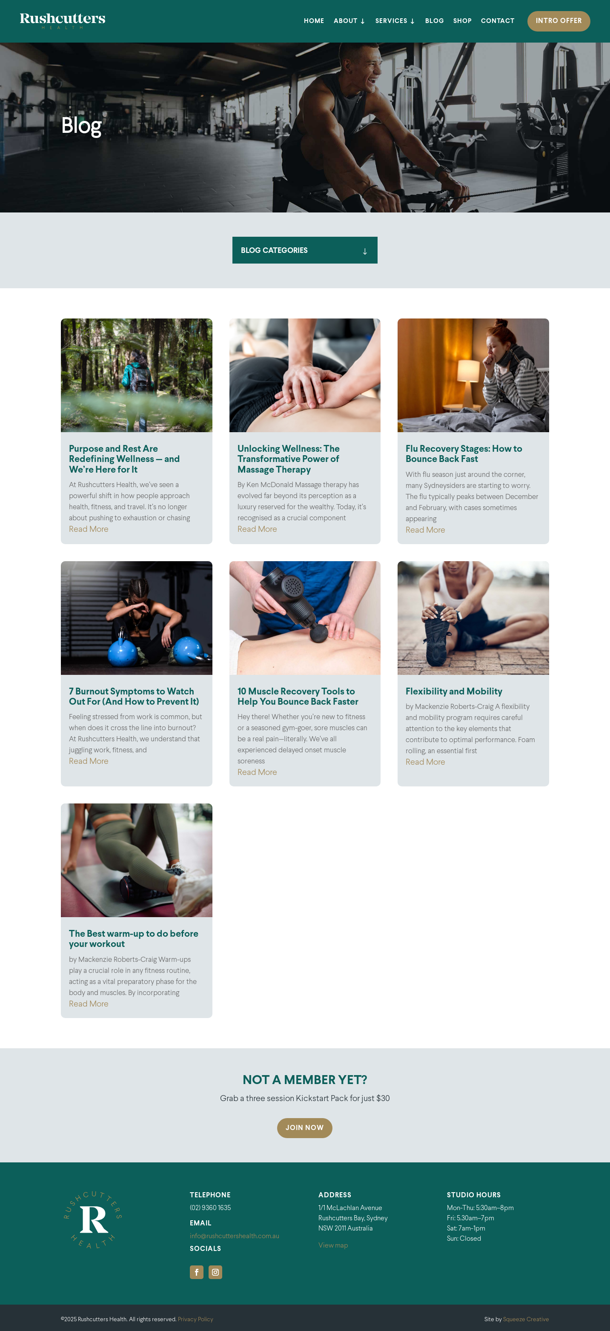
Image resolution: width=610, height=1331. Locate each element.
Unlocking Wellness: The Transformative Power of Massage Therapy (289, 459)
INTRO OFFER (559, 21)
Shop (462, 21)
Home (314, 21)
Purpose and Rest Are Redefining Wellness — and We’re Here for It (124, 459)
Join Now (305, 1128)
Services (391, 21)
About (346, 21)
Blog (434, 21)
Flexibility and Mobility (454, 692)
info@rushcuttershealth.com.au (234, 1236)
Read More (89, 529)
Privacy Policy (195, 1319)
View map (333, 1245)
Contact (498, 21)
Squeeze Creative (526, 1319)
